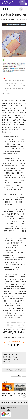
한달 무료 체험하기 (14, 342)
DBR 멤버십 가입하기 (14, 345)
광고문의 (26, 402)
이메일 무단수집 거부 (18, 402)
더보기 (23, 21)
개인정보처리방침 (9, 402)
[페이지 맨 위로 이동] (24, 395)
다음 (24, 375)
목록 (19, 375)
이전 (13, 375)
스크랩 (25, 21)
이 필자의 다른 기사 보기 (8, 361)
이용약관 (3, 402)
